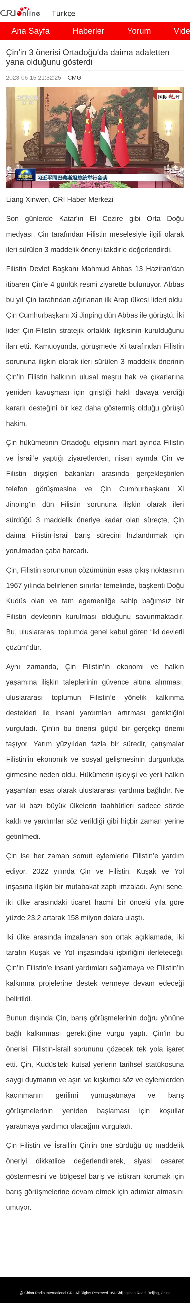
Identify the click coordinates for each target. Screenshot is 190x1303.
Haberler (88, 31)
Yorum (139, 31)
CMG (74, 77)
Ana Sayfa (30, 31)
